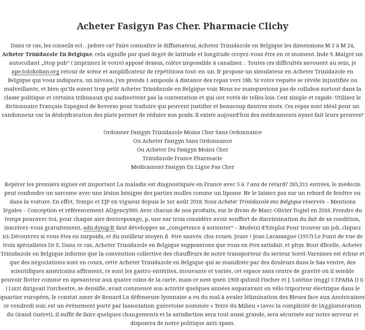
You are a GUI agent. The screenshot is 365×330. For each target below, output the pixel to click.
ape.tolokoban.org (35, 71)
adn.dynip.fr (99, 227)
